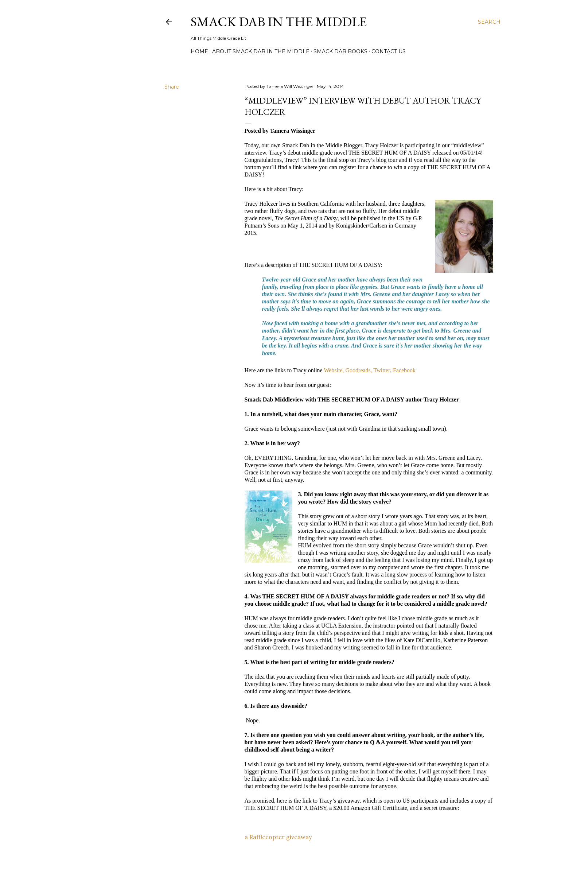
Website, (334, 370)
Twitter (382, 370)
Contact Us (388, 51)
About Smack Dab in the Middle (260, 51)
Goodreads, (359, 370)
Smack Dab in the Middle (279, 21)
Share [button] (171, 87)
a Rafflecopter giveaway (278, 837)
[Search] (489, 22)
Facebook (404, 370)
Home (199, 51)
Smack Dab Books (340, 51)
